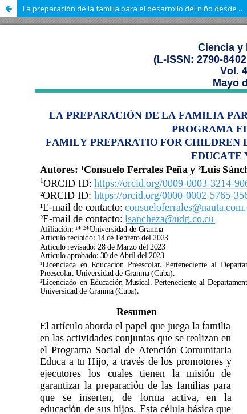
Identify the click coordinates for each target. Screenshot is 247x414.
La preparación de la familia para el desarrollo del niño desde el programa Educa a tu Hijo (135, 8)
